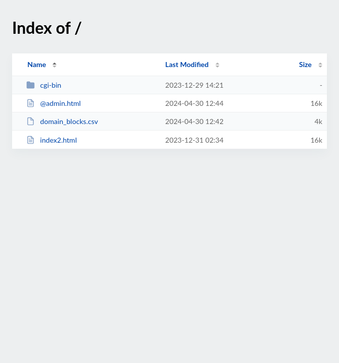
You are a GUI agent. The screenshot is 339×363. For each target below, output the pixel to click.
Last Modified (187, 64)
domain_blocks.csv (62, 121)
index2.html (51, 140)
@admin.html (53, 103)
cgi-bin (43, 85)
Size (305, 64)
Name (36, 64)
